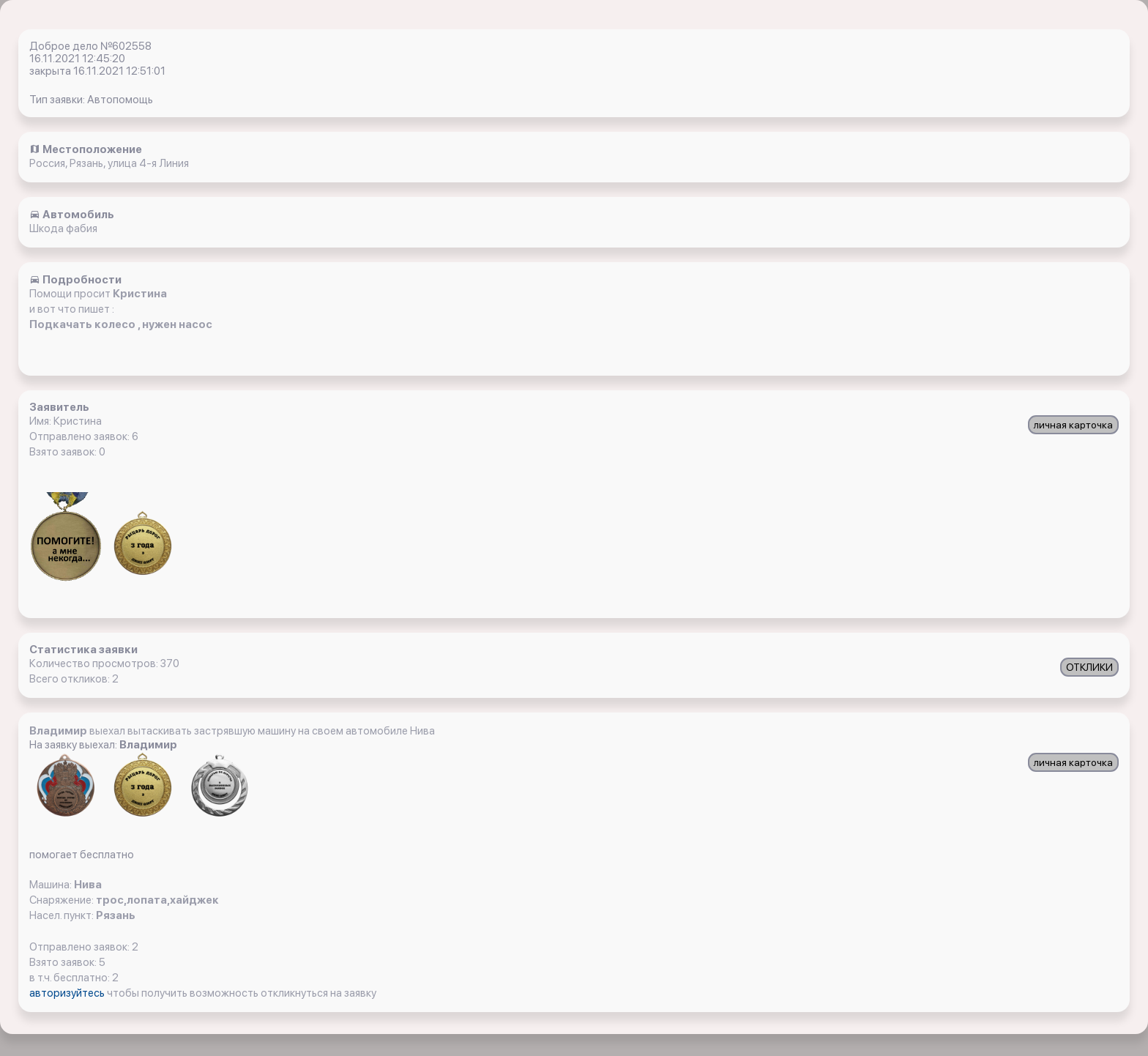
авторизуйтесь (68, 993)
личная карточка (1073, 425)
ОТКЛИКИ (1089, 667)
